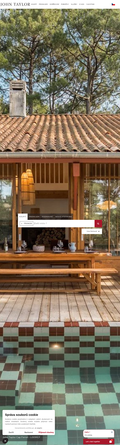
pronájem (34, 217)
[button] (5, 441)
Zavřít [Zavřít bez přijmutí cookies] (11, 432)
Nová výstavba (63, 217)
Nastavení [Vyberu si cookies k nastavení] (28, 432)
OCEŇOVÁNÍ (54, 4)
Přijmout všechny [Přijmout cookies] (46, 432)
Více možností (92, 231)
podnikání (47, 217)
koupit (22, 217)
